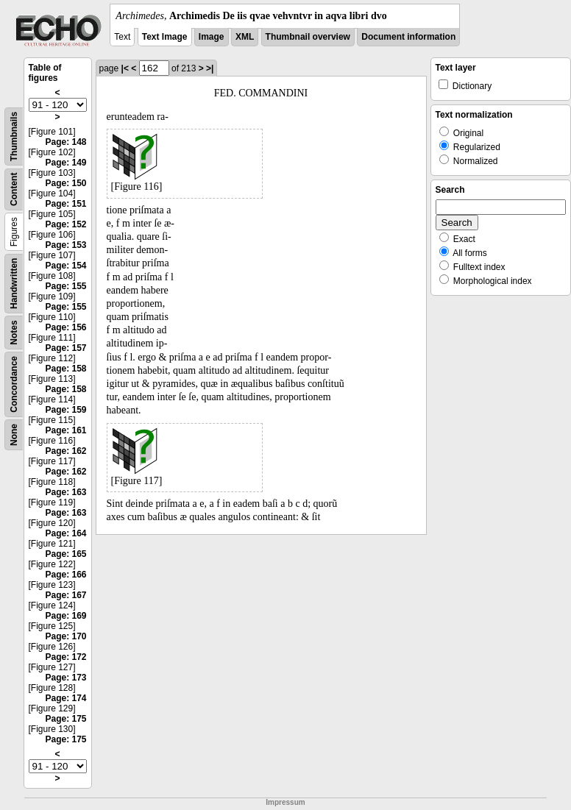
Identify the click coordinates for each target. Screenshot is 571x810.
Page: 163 (65, 492)
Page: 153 (65, 245)
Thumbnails (14, 136)
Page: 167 (65, 595)
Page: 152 (65, 224)
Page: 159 (65, 410)
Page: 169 (65, 616)
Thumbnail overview (308, 37)
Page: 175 (65, 719)
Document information (408, 37)
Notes (14, 332)
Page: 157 (65, 348)
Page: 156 (65, 327)
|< (125, 68)
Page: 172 (65, 657)
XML (244, 37)
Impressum (285, 802)
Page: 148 (65, 142)
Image (211, 37)
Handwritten (14, 283)
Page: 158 (65, 368)
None (14, 435)
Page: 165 (65, 554)
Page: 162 (65, 451)
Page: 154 (65, 265)
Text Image (165, 37)
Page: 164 (65, 533)
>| (209, 68)
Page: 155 (65, 286)
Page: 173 (65, 677)
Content (14, 189)
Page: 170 (65, 636)
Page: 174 (65, 698)
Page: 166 (65, 574)
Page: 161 (65, 430)
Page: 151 (65, 204)
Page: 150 (65, 183)
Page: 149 (65, 162)
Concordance (14, 384)
